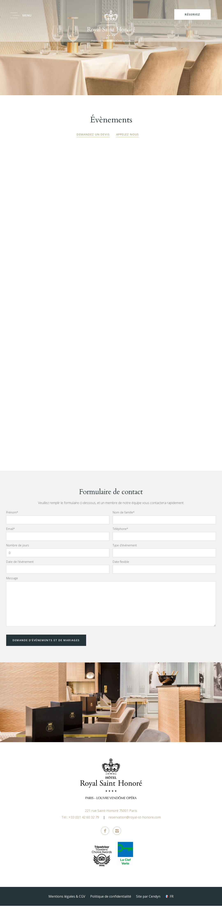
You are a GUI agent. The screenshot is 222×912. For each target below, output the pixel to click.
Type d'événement (125, 551)
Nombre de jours (17, 551)
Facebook (105, 837)
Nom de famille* (123, 518)
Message (12, 584)
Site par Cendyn (148, 902)
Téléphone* (120, 534)
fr (171, 902)
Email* (10, 534)
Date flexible (121, 567)
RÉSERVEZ (192, 14)
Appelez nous (127, 134)
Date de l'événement (20, 567)
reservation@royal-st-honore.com (134, 823)
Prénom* (12, 518)
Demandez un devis (93, 134)
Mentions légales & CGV (67, 902)
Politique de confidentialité (110, 902)
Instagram (117, 837)
